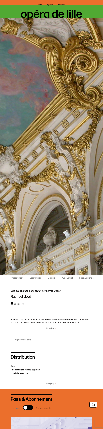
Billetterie (62, 4)
